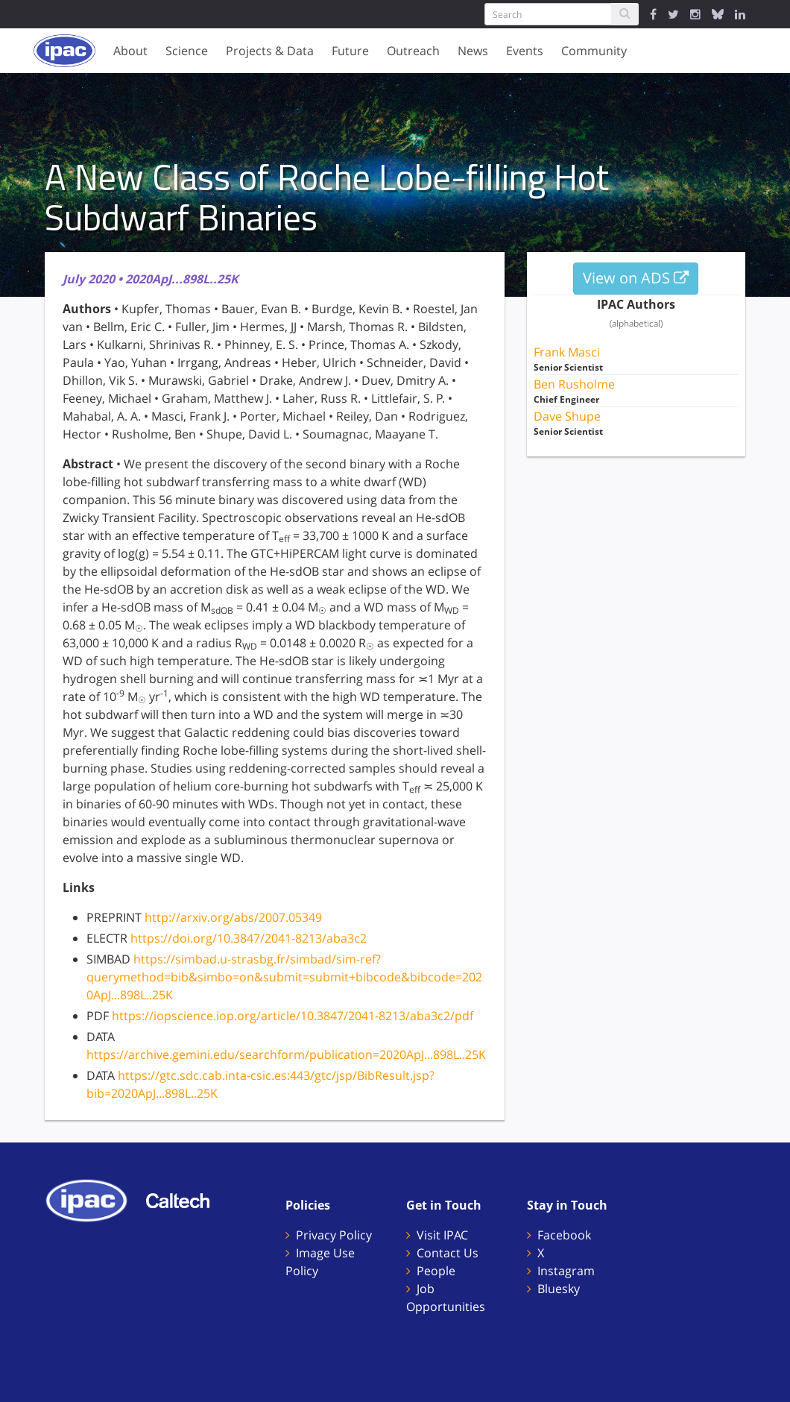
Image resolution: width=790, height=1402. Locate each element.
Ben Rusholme (574, 384)
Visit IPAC (442, 1235)
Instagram (566, 1271)
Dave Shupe (567, 416)
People (436, 1271)
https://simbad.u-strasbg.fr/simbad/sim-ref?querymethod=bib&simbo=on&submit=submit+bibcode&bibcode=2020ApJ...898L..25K (284, 977)
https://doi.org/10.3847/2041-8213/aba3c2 (248, 938)
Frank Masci (567, 352)
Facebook (564, 1235)
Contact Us (447, 1253)
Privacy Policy (334, 1235)
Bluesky (558, 1288)
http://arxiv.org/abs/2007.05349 (233, 917)
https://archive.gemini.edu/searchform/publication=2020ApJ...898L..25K (286, 1054)
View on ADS (636, 278)
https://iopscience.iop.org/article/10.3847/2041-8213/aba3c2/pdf (292, 1016)
